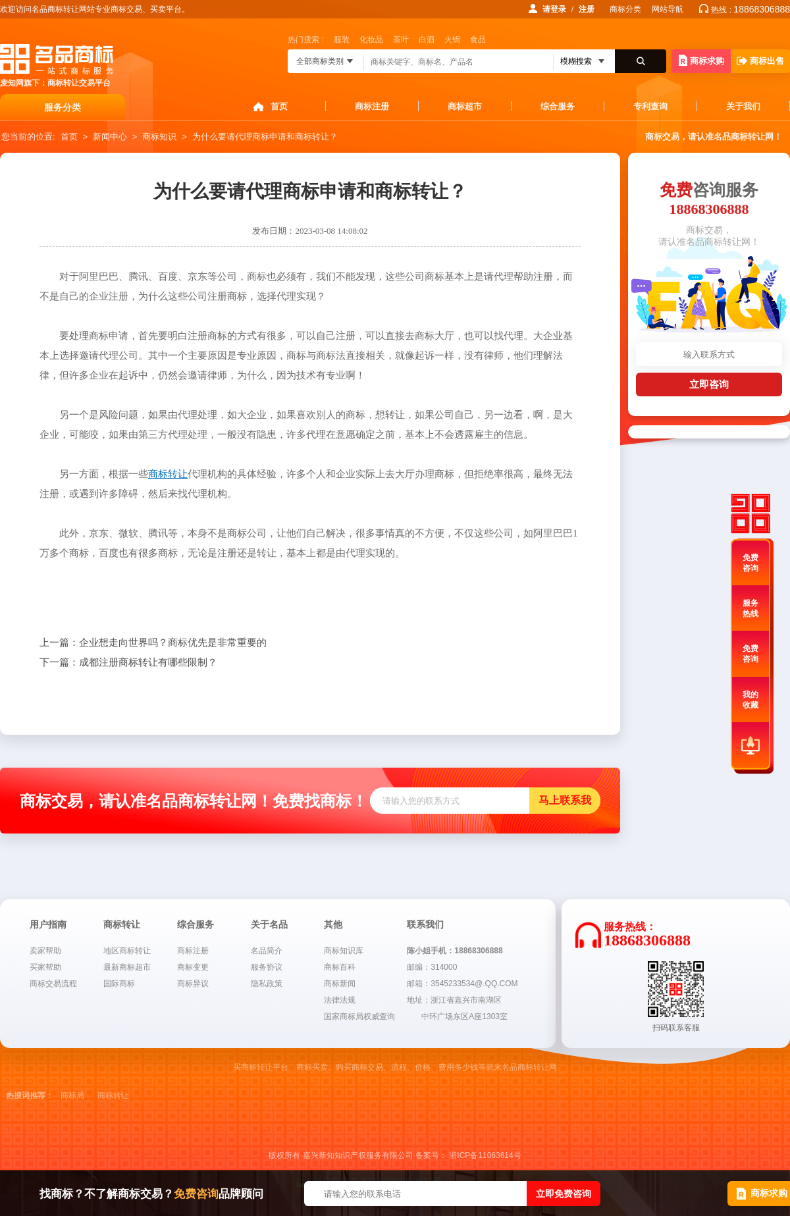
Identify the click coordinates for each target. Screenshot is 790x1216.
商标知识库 (343, 950)
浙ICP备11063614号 (485, 1155)
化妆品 (371, 39)
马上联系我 (565, 800)
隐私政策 (266, 983)
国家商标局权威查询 (359, 1016)
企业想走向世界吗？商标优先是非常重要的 (153, 642)
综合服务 (557, 106)
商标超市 (465, 106)
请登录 (554, 9)
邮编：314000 (432, 967)
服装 (342, 39)
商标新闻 (340, 983)
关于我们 (743, 106)
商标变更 (193, 967)
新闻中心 (110, 137)
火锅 (452, 39)
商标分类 (625, 9)
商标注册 (372, 106)
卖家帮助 (45, 950)
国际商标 (119, 983)
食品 (478, 39)
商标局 (72, 1095)
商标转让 (113, 1095)
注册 (586, 9)
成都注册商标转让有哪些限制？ (128, 662)
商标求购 (701, 60)
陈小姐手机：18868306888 (454, 950)
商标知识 (159, 137)
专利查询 (650, 106)
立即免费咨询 (563, 1193)
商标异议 (193, 983)
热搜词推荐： (29, 1095)
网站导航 (667, 9)
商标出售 (760, 61)
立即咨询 (709, 384)
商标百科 (340, 967)
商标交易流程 (53, 983)
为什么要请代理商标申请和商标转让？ (265, 137)
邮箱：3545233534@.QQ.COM (462, 983)
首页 (279, 106)
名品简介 (266, 950)
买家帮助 (45, 967)
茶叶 (401, 39)
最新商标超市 (127, 967)
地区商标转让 (127, 950)
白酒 (426, 39)
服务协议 (266, 967)
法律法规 (340, 1000)
